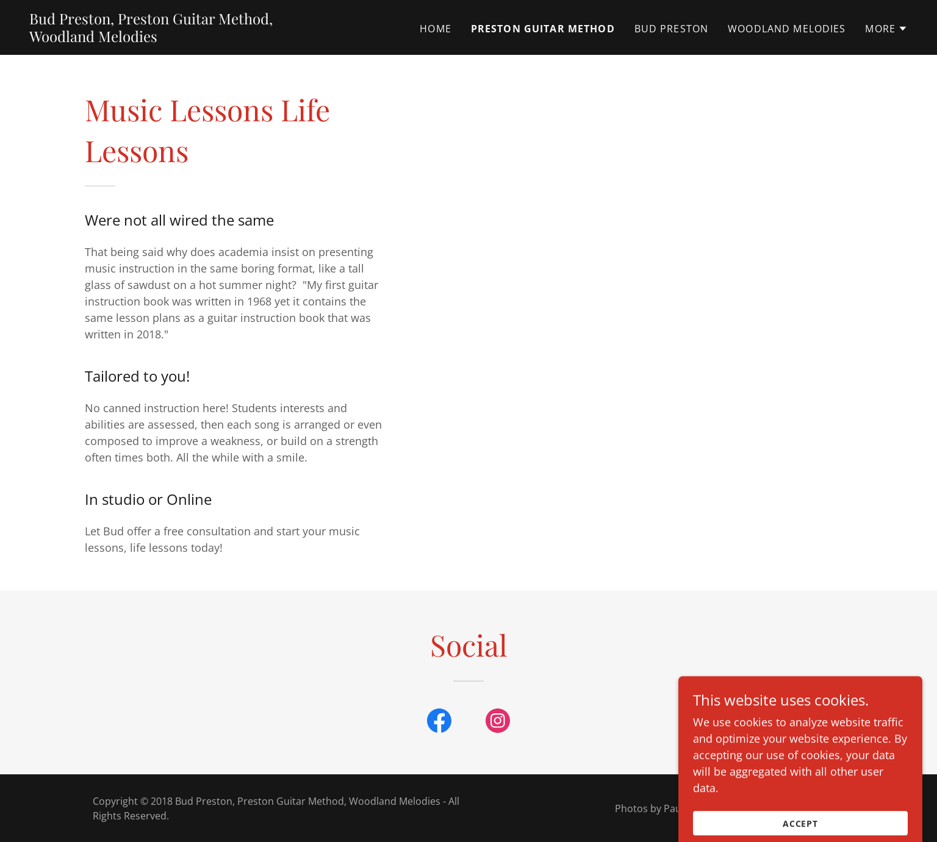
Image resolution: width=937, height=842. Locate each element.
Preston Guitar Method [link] (543, 28)
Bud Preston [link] (671, 28)
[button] (886, 28)
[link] (183, 37)
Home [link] (435, 28)
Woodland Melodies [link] (786, 28)
